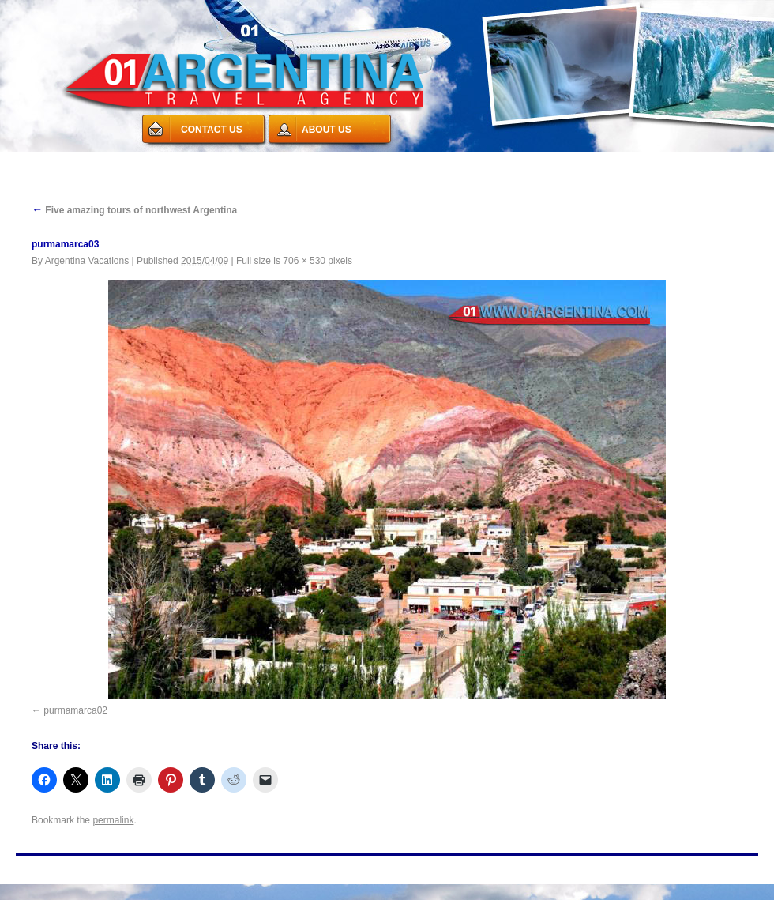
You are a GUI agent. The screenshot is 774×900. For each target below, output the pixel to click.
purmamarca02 (75, 710)
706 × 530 (304, 260)
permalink (112, 820)
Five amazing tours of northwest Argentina (134, 210)
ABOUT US (326, 129)
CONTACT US (211, 129)
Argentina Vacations (87, 260)
